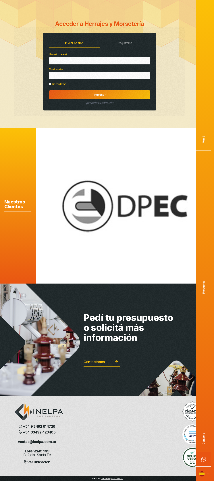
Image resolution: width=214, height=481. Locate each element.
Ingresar (100, 94)
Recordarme (57, 84)
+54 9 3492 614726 (37, 426)
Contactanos (94, 362)
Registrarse (125, 43)
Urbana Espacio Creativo (112, 478)
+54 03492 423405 (37, 432)
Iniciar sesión (74, 43)
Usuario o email (99, 58)
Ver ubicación (37, 462)
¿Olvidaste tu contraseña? (99, 103)
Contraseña (99, 73)
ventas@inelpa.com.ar (37, 442)
